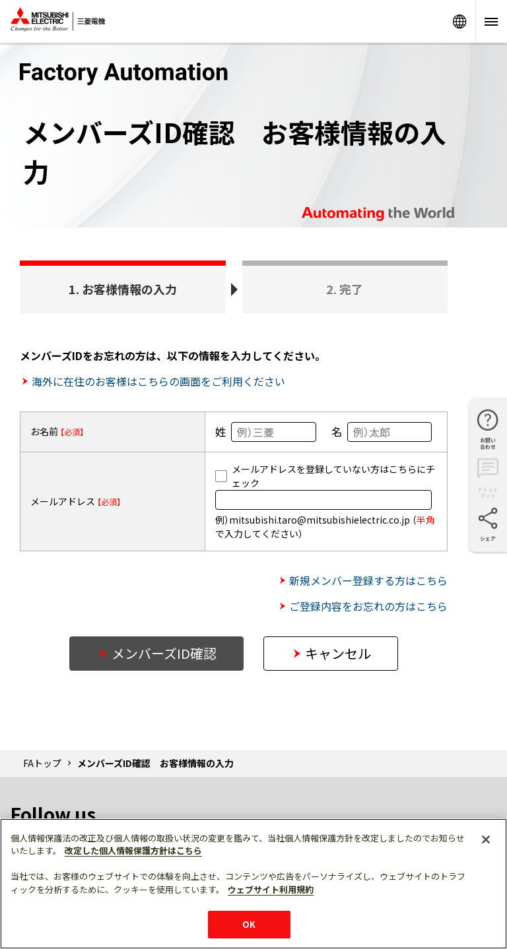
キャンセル (338, 653)
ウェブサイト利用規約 (271, 889)
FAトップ (42, 763)
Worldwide (459, 21)
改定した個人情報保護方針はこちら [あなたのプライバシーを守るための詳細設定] (133, 850)
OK (248, 924)
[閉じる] (485, 839)
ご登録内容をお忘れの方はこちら (368, 606)
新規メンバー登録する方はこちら (368, 580)
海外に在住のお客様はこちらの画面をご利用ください (158, 381)
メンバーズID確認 (164, 653)
